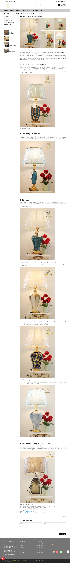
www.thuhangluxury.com (11, 554)
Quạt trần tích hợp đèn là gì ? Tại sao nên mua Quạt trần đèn (13, 32)
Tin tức (24, 10)
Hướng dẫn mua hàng (40, 543)
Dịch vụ (29, 10)
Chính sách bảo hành (40, 550)
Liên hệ (40, 10)
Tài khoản (64, 1)
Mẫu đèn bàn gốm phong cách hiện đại (32, 16)
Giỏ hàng (63, 4)
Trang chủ (6, 10)
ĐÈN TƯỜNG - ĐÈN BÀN (9, 22)
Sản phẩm (18, 10)
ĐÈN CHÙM (6, 18)
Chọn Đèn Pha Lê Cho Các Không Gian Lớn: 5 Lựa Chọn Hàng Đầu (13, 44)
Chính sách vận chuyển (41, 547)
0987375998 (11, 1)
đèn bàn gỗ (60, 71)
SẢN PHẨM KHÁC (7, 24)
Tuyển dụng (35, 10)
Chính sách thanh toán (40, 545)
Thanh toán (58, 1)
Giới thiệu (12, 10)
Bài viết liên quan (9, 28)
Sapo (10, 561)
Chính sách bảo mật (40, 552)
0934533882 (6, 1)
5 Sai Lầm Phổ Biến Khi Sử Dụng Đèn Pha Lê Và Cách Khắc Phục (13, 50)
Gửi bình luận (62, 534)
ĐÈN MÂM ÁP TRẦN (8, 20)
